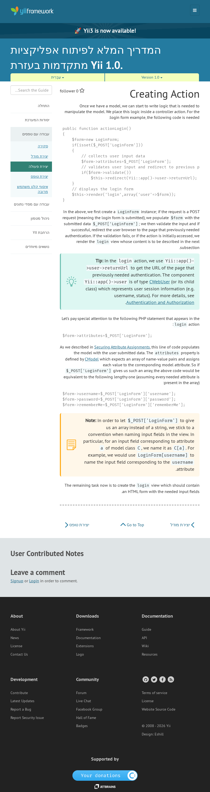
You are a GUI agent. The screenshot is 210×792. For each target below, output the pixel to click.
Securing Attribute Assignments (122, 347)
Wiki (145, 646)
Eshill (159, 734)
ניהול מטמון (40, 218)
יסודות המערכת (37, 120)
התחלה (43, 105)
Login (34, 580)
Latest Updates (22, 701)
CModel (92, 359)
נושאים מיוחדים (37, 246)
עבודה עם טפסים (35, 134)
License (16, 646)
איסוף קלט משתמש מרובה (32, 189)
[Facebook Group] (162, 679)
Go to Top (132, 524)
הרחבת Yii (41, 232)
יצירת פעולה (38, 166)
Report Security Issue (27, 717)
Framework (85, 629)
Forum (81, 692)
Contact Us (19, 654)
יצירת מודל (39, 156)
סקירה (43, 146)
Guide (146, 629)
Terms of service (154, 692)
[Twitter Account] (153, 679)
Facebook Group (89, 709)
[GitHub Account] (145, 679)
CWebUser (159, 282)
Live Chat (83, 701)
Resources (150, 654)
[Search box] (31, 90)
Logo (80, 654)
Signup (16, 580)
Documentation (88, 637)
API (144, 637)
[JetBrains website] (105, 786)
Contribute (19, 692)
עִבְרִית (57, 77)
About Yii (17, 629)
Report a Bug (20, 709)
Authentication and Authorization (160, 302)
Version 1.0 (151, 77)
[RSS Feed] (170, 679)
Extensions (85, 646)
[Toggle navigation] (195, 10)
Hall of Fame (86, 717)
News (14, 637)
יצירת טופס (39, 176)
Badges (82, 725)
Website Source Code (158, 709)
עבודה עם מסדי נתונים (31, 204)
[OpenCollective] (105, 775)
